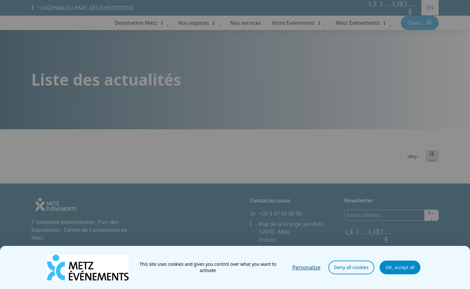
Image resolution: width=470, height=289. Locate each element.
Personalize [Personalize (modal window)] (306, 267)
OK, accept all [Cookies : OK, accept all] (400, 267)
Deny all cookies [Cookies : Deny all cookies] (351, 267)
